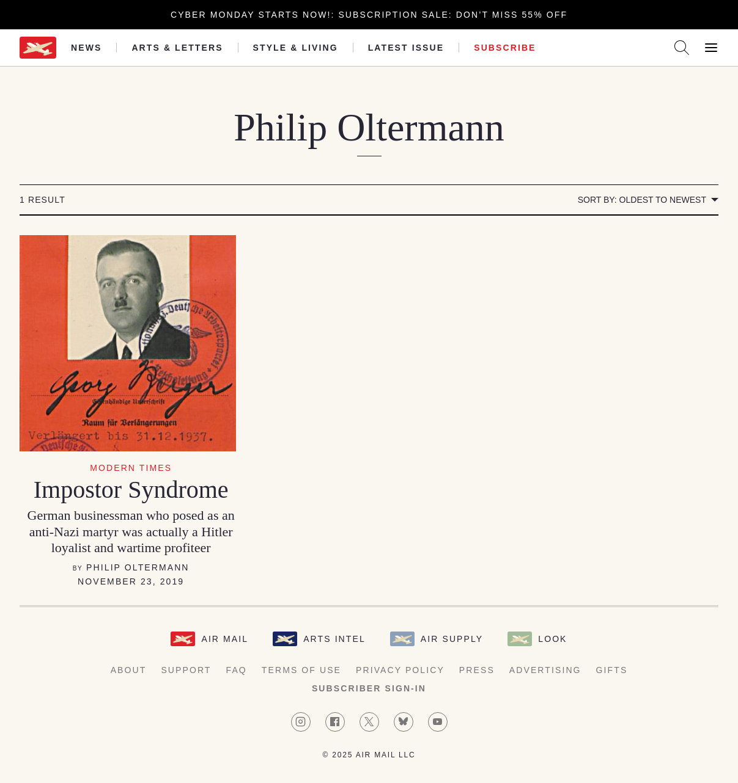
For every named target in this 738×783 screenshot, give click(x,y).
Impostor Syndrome (131, 489)
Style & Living (295, 47)
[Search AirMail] (681, 47)
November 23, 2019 (131, 581)
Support (186, 670)
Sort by (642, 200)
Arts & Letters (177, 47)
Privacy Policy (400, 670)
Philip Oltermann (137, 567)
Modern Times (131, 468)
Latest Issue (406, 47)
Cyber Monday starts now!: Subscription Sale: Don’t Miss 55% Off (369, 15)
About (129, 670)
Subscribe (505, 47)
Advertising (545, 670)
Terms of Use (301, 670)
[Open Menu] (711, 47)
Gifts (612, 670)
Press (477, 670)
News (86, 47)
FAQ (236, 670)
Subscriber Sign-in (369, 688)
